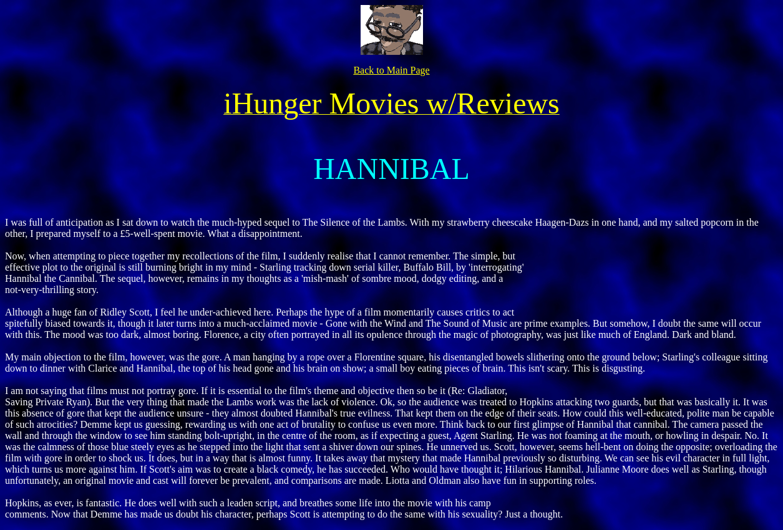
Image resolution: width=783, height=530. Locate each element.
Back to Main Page (391, 70)
